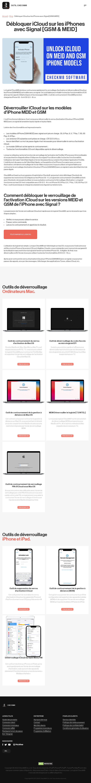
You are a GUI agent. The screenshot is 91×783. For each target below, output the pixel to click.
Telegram (6, 745)
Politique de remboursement (74, 722)
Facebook (2, 745)
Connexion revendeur (10, 725)
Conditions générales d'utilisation (76, 728)
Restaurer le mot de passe (12, 731)
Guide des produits (9, 720)
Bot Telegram (7, 734)
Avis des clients (40, 725)
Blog (11, 16)
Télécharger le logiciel (20, 234)
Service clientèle (69, 720)
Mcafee (18, 745)
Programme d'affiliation (42, 731)
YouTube (9, 744)
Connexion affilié (8, 728)
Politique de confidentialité (73, 725)
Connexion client (8, 722)
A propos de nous (40, 720)
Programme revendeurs (43, 728)
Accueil (5, 16)
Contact (37, 722)
